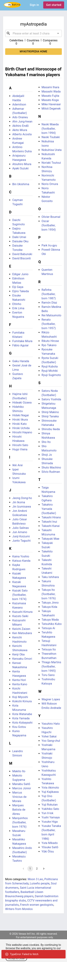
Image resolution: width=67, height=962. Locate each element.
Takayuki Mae (50, 538)
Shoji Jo (47, 454)
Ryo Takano (49, 345)
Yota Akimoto (50, 787)
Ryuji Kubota (50, 366)
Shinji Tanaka (50, 416)
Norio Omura (50, 184)
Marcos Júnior (21, 788)
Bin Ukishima (20, 184)
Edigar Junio (20, 274)
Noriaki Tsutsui (51, 162)
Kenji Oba (18, 654)
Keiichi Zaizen (21, 629)
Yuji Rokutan (50, 804)
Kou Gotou (19, 727)
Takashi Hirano (51, 517)
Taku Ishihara (50, 577)
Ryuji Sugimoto (51, 375)
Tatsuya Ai (48, 628)
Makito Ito (18, 771)
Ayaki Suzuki (20, 168)
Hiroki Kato (19, 424)
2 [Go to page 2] (37, 868)
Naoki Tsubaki (51, 137)
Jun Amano (19, 532)
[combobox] (33, 33)
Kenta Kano (19, 684)
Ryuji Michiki (50, 370)
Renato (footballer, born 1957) (49, 324)
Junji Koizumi (21, 536)
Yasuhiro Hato (51, 723)
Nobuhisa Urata (52, 150)
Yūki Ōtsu (48, 851)
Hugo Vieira (19, 449)
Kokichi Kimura (22, 701)
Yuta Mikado (50, 843)
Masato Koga (50, 100)
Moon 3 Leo (35, 879)
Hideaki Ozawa (22, 402)
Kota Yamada (21, 718)
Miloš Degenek (51, 108)
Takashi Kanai (51, 526)
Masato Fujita (50, 95)
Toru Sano (48, 675)
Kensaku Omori (22, 658)
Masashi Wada (51, 91)
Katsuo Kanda (21, 560)
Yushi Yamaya (51, 817)
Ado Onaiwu (20, 117)
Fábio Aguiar (20, 345)
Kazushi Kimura (22, 612)
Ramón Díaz (49, 302)
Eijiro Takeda (20, 291)
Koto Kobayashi (22, 722)
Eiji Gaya (17, 287)
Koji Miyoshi (20, 697)
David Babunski (22, 254)
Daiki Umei (19, 237)
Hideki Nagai (20, 415)
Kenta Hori (19, 680)
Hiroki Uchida (21, 428)
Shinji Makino (50, 412)
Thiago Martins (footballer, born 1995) (51, 666)
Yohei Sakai (49, 736)
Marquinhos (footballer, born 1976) (20, 822)
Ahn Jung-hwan (22, 121)
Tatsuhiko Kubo (52, 624)
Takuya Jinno (50, 602)
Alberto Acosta (22, 134)
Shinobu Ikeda (51, 429)
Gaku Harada (20, 361)
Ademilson (19, 104)
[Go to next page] (44, 868)
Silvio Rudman (51, 471)
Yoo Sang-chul (51, 740)
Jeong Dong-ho (22, 498)
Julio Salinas (20, 528)
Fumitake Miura (22, 341)
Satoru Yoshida (51, 399)
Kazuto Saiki (20, 616)
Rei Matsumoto (51, 315)
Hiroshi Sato (20, 445)
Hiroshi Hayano (22, 432)
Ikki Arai (17, 465)
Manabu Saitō (21, 784)
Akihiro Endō (20, 125)
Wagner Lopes (51, 699)
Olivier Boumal (51, 217)
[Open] (58, 33)
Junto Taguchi (21, 540)
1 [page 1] (30, 868)
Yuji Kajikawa (50, 792)
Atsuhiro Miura (21, 164)
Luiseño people (39, 883)
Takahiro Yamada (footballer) (49, 509)
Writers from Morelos (19, 909)
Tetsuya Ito (49, 649)
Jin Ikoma (18, 502)
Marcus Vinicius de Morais (19, 797)
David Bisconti (21, 258)
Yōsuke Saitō (50, 847)
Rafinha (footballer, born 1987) (49, 294)
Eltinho (16, 304)
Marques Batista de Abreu (18, 810)
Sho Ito (46, 442)
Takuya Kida (49, 607)
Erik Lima (18, 308)
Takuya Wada (50, 619)
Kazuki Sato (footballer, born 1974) (20, 595)
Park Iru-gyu (49, 245)
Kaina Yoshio (20, 556)
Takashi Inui (49, 521)
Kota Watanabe (22, 714)
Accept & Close (16, 958)
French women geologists (36, 904)
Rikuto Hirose (50, 341)
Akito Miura (19, 130)
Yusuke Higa (50, 821)
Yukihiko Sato (50, 809)
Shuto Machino (51, 467)
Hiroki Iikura (20, 419)
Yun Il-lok (47, 813)
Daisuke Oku (20, 241)
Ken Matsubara (22, 633)
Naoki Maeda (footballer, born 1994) (50, 129)
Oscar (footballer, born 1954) (49, 225)
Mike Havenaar (51, 104)
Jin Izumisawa (21, 506)
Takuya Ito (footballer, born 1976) (49, 594)
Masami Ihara (50, 87)
